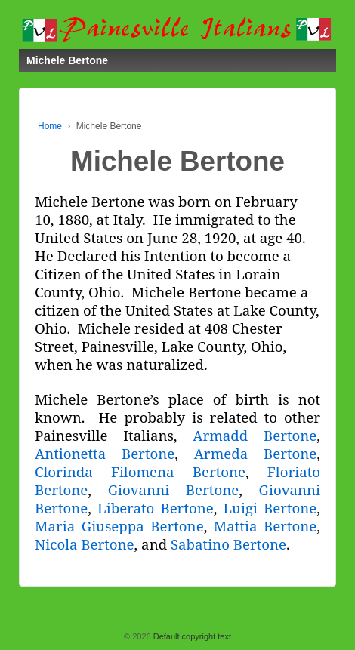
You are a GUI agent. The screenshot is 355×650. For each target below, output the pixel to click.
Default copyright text (191, 636)
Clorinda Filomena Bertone (140, 471)
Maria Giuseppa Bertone (119, 525)
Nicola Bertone (84, 543)
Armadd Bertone (254, 435)
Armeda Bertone (255, 453)
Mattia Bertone (265, 525)
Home (50, 126)
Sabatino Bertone (228, 543)
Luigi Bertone (270, 507)
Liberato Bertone (155, 507)
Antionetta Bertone (104, 453)
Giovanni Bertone (173, 489)
